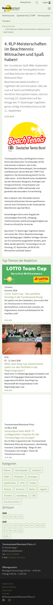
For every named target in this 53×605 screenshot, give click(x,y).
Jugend (43, 489)
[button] (36, 2)
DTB (22, 483)
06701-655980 (12, 554)
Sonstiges (32, 476)
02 (15, 516)
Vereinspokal (21, 470)
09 (21, 525)
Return (7, 470)
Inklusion (36, 470)
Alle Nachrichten (12, 501)
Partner (7, 489)
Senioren (20, 489)
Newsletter (25, 2)
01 (21, 516)
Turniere (8, 495)
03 (10, 516)
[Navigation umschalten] (49, 8)
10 (15, 525)
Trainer (32, 483)
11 (10, 525)
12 (4, 525)
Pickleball (18, 476)
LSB (33, 495)
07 (32, 525)
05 (43, 525)
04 (4, 516)
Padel (6, 476)
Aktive (32, 489)
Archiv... (6, 536)
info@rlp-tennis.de (16, 557)
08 (26, 525)
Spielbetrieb (10, 483)
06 (37, 525)
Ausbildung (22, 495)
